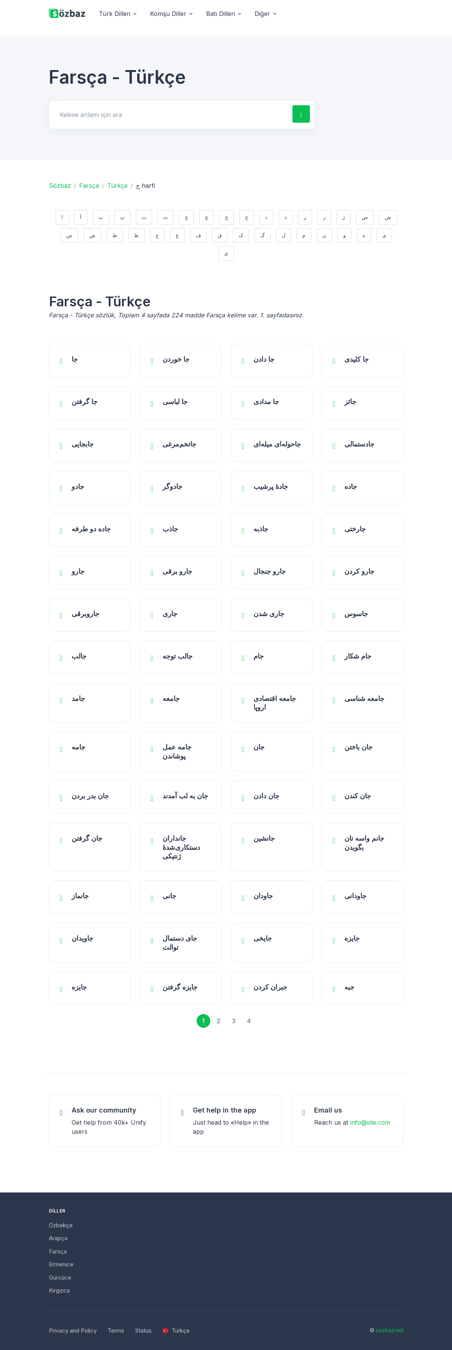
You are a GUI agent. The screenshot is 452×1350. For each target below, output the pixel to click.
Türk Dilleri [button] (114, 13)
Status (143, 1330)
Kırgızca (59, 1290)
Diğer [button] (262, 13)
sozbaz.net (390, 1330)
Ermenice (61, 1264)
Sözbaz (60, 185)
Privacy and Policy (73, 1330)
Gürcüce (60, 1277)
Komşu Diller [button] (168, 13)
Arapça (58, 1238)
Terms (116, 1330)
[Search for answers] (170, 114)
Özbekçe (61, 1225)
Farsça (89, 185)
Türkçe (117, 185)
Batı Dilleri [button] (220, 13)
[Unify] (67, 13)
